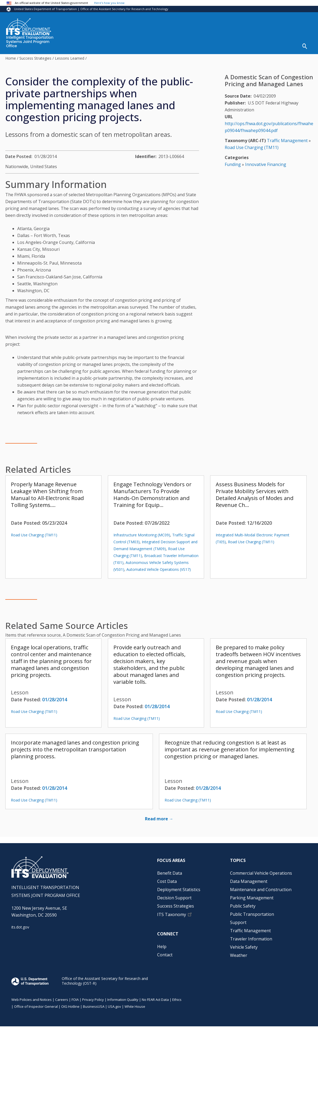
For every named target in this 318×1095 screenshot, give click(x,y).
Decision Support (174, 898)
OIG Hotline (70, 1006)
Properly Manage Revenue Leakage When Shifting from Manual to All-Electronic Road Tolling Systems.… (47, 495)
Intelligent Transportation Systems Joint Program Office (30, 42)
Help (161, 946)
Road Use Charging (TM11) (34, 534)
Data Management (248, 881)
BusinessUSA (93, 1006)
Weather (238, 955)
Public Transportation (252, 914)
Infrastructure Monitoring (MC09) (141, 534)
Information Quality (122, 999)
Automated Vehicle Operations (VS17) (158, 569)
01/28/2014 (54, 699)
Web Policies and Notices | (33, 999)
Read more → (159, 819)
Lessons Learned (69, 58)
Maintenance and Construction (261, 889)
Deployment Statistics (178, 889)
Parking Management (251, 898)
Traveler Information (251, 939)
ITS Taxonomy (171, 914)
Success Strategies (35, 58)
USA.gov (114, 1006)
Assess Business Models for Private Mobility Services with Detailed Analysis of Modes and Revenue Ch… (254, 495)
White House (135, 1006)
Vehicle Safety (244, 947)
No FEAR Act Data (155, 999)
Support (238, 922)
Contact (165, 955)
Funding (233, 164)
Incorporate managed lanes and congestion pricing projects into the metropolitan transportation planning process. (75, 749)
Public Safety (242, 906)
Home (10, 58)
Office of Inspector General (36, 1006)
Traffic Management (287, 140)
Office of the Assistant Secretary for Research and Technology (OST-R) (105, 981)
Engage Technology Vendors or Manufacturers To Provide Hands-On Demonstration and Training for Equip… (152, 495)
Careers (61, 999)
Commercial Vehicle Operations (261, 873)
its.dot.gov (20, 927)
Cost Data (167, 881)
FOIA (75, 999)
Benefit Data (169, 873)
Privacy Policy (93, 999)
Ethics (177, 999)
